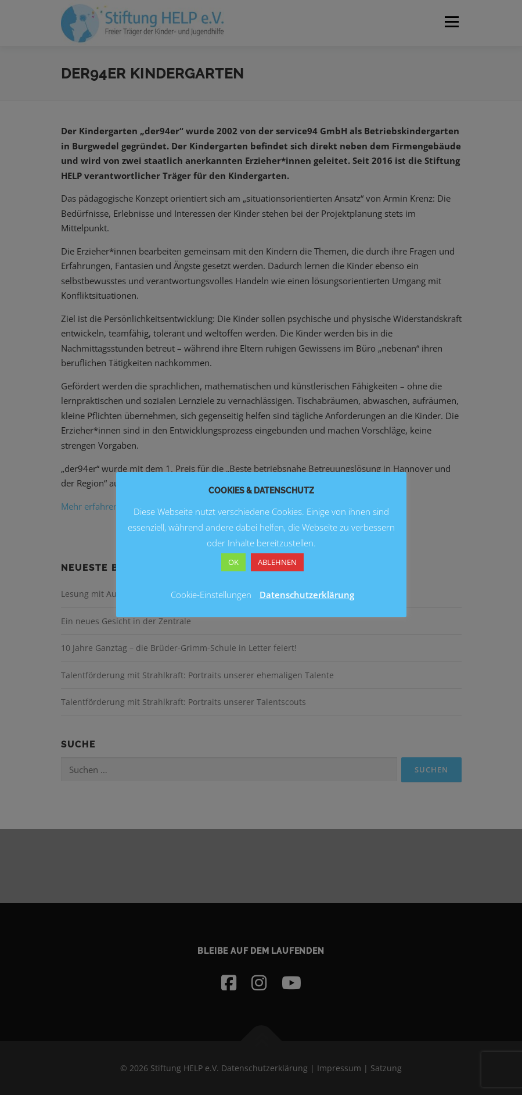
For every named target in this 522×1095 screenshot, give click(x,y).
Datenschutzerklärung (307, 594)
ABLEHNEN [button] (277, 562)
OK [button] (233, 562)
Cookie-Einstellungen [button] (211, 594)
